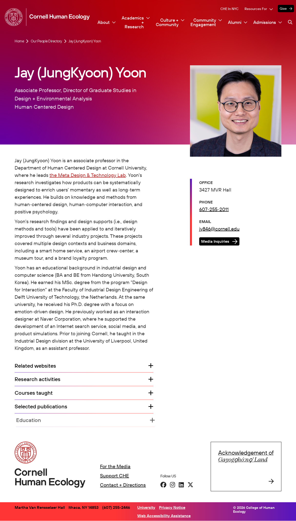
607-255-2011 (214, 210)
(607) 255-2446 (116, 507)
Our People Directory (46, 41)
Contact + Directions (123, 485)
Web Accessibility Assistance (164, 515)
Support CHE (114, 476)
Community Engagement (203, 22)
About (104, 22)
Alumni (234, 22)
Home (19, 41)
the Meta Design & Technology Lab (87, 176)
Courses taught (34, 394)
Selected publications (41, 407)
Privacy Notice (172, 507)
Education (31, 421)
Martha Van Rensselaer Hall (40, 507)
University (146, 507)
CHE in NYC (229, 8)
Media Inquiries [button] (215, 242)
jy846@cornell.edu (219, 229)
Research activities (37, 380)
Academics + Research (133, 22)
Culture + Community (167, 22)
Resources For (256, 8)
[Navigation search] (290, 22)
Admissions (264, 22)
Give (283, 8)
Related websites (35, 366)
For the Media (115, 466)
